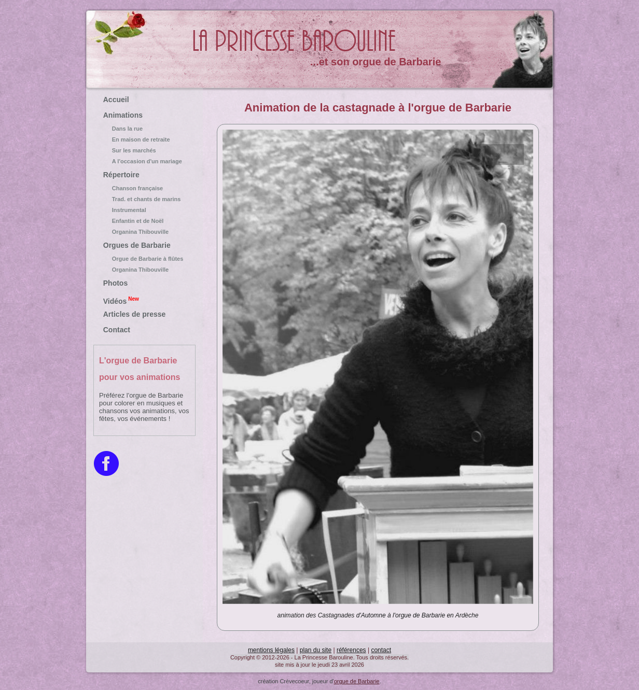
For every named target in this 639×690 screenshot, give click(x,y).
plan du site (315, 650)
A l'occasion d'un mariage (145, 161)
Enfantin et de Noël (145, 221)
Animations (123, 115)
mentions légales (271, 650)
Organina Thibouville (145, 232)
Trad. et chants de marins (145, 199)
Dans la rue (145, 128)
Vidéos (121, 300)
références (351, 650)
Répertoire (121, 175)
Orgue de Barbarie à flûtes (145, 259)
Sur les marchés (145, 150)
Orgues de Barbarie (137, 245)
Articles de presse (134, 314)
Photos (115, 283)
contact (381, 650)
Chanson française (145, 188)
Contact (116, 330)
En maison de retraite (145, 139)
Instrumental (145, 210)
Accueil (116, 99)
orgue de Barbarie (357, 681)
